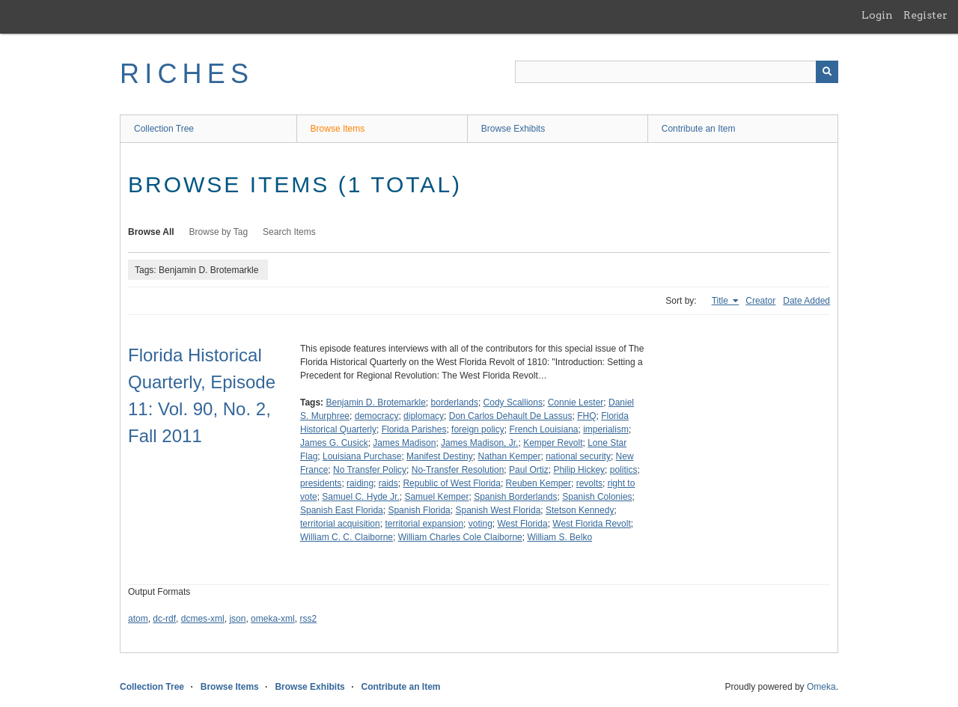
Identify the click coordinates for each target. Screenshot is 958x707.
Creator (760, 301)
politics (624, 470)
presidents (320, 483)
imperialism (606, 429)
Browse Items (338, 128)
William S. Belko (559, 537)
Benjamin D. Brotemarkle (375, 402)
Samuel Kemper (436, 497)
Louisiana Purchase (362, 456)
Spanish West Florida (497, 510)
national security (578, 456)
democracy (377, 416)
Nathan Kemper (509, 456)
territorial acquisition (340, 523)
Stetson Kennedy (580, 510)
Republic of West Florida (452, 483)
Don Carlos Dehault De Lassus (511, 416)
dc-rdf (164, 618)
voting (480, 523)
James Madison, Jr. (479, 443)
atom (138, 618)
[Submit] (827, 72)
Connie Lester (576, 402)
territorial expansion (424, 523)
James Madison (404, 443)
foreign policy (477, 429)
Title (721, 301)
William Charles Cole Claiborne (460, 537)
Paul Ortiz (529, 470)
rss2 (308, 618)
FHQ (586, 416)
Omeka (821, 687)
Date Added (806, 301)
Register (925, 15)
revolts (589, 483)
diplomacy (423, 416)
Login (877, 15)
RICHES (187, 73)
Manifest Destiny (439, 456)
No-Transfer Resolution (458, 470)
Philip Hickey (579, 470)
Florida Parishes (414, 429)
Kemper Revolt (552, 443)
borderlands (454, 402)
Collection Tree (164, 128)
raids (388, 483)
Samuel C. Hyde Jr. (360, 497)
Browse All (151, 232)
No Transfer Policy (369, 470)
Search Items (289, 232)
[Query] (676, 72)
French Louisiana (543, 429)
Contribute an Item (699, 128)
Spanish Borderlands (515, 497)
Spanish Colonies (597, 497)
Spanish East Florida (341, 510)
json (237, 618)
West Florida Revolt (591, 523)
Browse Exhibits (513, 128)
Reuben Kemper (538, 483)
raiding (360, 483)
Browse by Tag (218, 232)
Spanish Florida (419, 510)
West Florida (522, 523)
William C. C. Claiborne (346, 537)
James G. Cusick (334, 443)
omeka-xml (273, 618)
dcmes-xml (203, 618)
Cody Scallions (513, 402)
